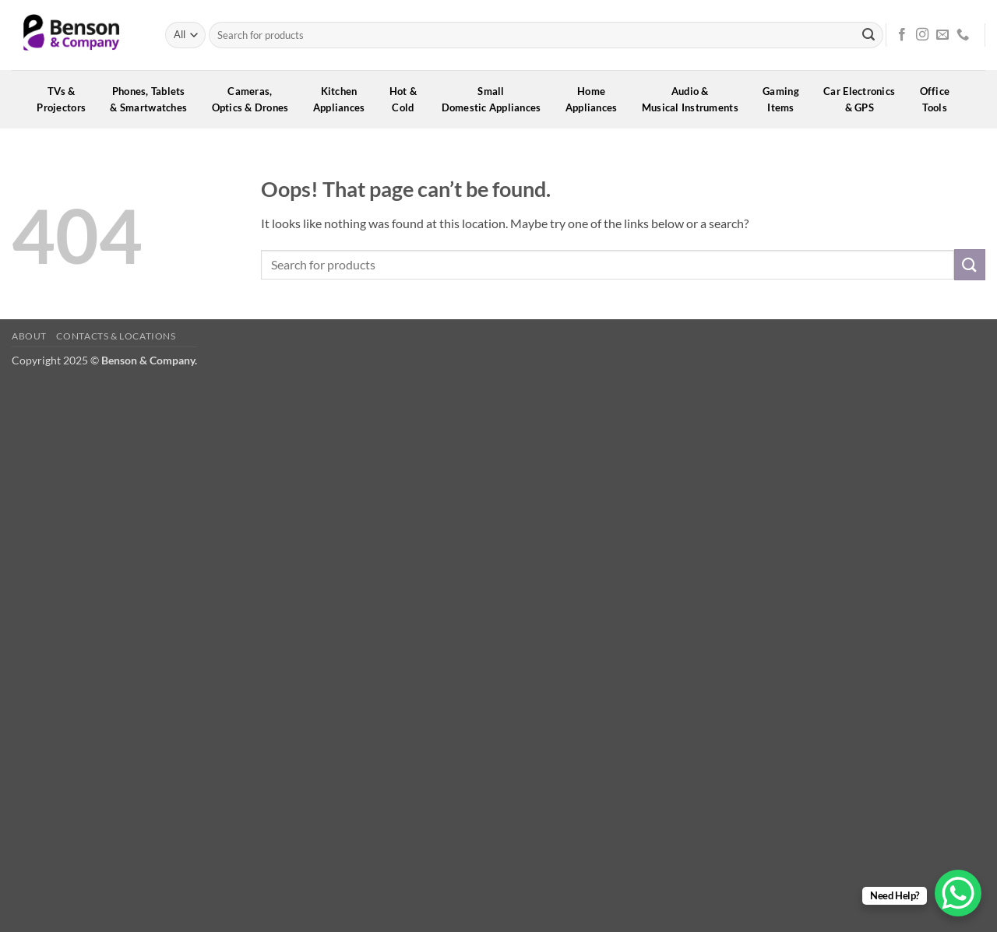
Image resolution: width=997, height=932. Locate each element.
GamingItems (786, 99)
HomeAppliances (596, 99)
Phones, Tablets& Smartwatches (153, 99)
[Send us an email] (942, 35)
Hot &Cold (408, 99)
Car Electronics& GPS (864, 99)
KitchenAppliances (344, 99)
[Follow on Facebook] (902, 35)
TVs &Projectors (66, 99)
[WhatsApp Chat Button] (958, 893)
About (29, 336)
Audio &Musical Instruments (695, 99)
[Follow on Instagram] (922, 35)
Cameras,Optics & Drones (255, 99)
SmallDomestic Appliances (496, 99)
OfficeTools (940, 99)
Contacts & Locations (115, 336)
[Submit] (868, 35)
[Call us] (962, 35)
